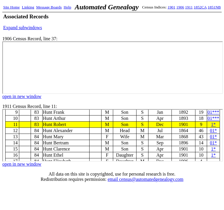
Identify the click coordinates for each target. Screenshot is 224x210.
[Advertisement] (152, 22)
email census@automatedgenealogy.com (145, 179)
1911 (189, 7)
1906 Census (112, 67)
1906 (180, 7)
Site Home (11, 7)
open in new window (21, 96)
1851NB (214, 7)
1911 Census (112, 135)
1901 (172, 7)
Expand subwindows (22, 27)
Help (67, 7)
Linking (28, 7)
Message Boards (49, 7)
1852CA (200, 7)
